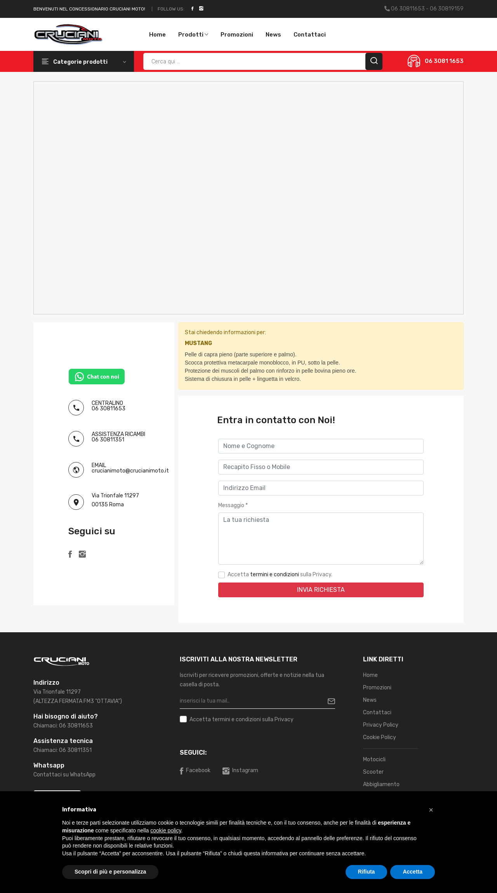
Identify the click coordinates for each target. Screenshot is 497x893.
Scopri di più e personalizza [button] (110, 872)
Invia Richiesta (321, 589)
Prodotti (193, 34)
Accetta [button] (412, 872)
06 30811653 (108, 408)
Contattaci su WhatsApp (64, 774)
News (273, 34)
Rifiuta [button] (366, 872)
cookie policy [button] (165, 830)
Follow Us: (171, 9)
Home (157, 34)
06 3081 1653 (444, 61)
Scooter (373, 772)
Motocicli (374, 759)
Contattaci (310, 34)
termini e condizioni (274, 574)
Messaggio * (233, 505)
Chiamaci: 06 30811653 (63, 725)
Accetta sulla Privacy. (280, 574)
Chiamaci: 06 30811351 (62, 750)
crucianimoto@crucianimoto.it (130, 470)
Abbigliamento (381, 784)
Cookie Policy (379, 737)
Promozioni (237, 34)
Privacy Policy (380, 725)
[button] (431, 810)
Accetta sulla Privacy (241, 719)
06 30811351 (108, 439)
